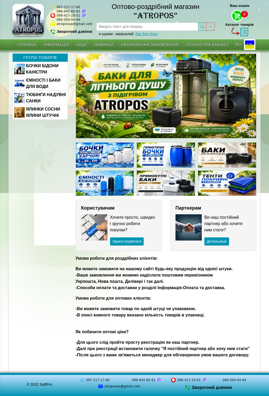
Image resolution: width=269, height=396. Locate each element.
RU (238, 44)
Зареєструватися (127, 241)
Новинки (103, 45)
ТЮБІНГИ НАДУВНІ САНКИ (40, 97)
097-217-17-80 (68, 7)
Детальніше (217, 241)
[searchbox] (147, 27)
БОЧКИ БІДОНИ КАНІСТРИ (36, 69)
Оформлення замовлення (149, 45)
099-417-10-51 (68, 15)
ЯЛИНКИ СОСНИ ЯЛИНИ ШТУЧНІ (37, 112)
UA (249, 44)
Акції (81, 45)
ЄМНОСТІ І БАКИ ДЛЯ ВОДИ (37, 83)
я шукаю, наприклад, (128, 34)
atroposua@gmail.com (74, 24)
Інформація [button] (56, 45)
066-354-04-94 (68, 20)
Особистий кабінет (207, 45)
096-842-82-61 (68, 11)
